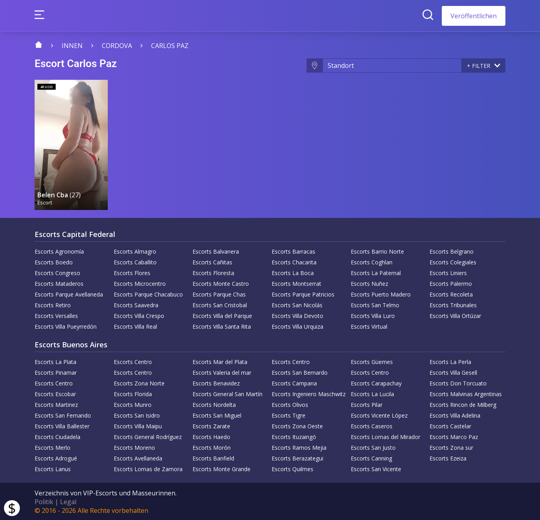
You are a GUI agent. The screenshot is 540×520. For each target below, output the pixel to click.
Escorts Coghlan (371, 261)
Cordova (117, 45)
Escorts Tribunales (453, 304)
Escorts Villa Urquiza (297, 325)
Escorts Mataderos (59, 283)
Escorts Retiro (53, 304)
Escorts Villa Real (135, 325)
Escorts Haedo (211, 436)
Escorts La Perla (450, 361)
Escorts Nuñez (369, 283)
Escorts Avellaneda (138, 457)
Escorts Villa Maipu (138, 425)
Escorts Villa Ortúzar (455, 315)
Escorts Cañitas (212, 261)
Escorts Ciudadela (57, 436)
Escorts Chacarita (294, 261)
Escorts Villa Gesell (453, 372)
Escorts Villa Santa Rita (221, 325)
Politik (44, 501)
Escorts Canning (371, 457)
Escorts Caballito (135, 261)
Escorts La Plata (55, 361)
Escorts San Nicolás (297, 304)
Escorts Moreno (134, 447)
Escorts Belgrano (451, 250)
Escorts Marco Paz (453, 436)
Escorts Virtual (369, 325)
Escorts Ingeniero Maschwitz (309, 393)
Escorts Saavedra (136, 304)
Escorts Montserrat (296, 283)
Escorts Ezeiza (447, 457)
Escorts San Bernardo (300, 372)
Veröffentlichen (474, 16)
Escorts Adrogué (56, 457)
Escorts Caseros (371, 425)
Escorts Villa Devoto (297, 315)
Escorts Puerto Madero (381, 293)
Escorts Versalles (56, 315)
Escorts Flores (132, 272)
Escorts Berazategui (297, 457)
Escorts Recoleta (451, 293)
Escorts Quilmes (292, 468)
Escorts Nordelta (214, 404)
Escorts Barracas (293, 250)
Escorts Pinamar (56, 372)
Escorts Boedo (54, 261)
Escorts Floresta (213, 272)
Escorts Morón (211, 447)
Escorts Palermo (450, 283)
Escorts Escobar (55, 393)
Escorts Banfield (213, 457)
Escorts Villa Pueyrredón (66, 325)
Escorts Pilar (367, 404)
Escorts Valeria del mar (221, 372)
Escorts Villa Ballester (62, 425)
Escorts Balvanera (215, 250)
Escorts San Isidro (137, 414)
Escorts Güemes (372, 361)
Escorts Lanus (53, 468)
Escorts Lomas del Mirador (385, 436)
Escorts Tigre (288, 414)
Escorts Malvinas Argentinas (465, 393)
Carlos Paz (169, 45)
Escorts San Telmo (375, 304)
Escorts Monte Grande (221, 468)
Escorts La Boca (293, 272)
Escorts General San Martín (227, 393)
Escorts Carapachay (376, 382)
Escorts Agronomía (59, 250)
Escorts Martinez (56, 404)
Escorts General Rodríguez (148, 436)
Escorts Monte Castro (220, 283)
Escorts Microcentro (140, 283)
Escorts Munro (133, 404)
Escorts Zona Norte (139, 382)
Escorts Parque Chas (219, 293)
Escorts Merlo (52, 447)
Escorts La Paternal (376, 272)
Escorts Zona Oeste (297, 425)
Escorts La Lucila (372, 393)
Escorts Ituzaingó (294, 436)
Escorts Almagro (135, 250)
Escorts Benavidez (216, 382)
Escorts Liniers (448, 272)
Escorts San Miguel (216, 414)
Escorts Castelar (450, 425)
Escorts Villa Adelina (454, 414)
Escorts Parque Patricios (303, 293)
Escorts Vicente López (379, 414)
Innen (72, 45)
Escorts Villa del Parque (222, 315)
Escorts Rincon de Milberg (462, 404)
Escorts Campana (294, 382)
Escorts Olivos (290, 404)
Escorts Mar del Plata (219, 361)
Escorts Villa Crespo (139, 315)
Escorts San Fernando (63, 414)
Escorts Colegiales (452, 261)
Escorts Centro (133, 361)
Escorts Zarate (211, 425)
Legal (68, 501)
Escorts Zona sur (451, 447)
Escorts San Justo (373, 447)
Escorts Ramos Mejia (299, 447)
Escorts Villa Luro (373, 315)
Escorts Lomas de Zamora (148, 468)
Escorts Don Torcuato (458, 382)
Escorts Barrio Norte (377, 250)
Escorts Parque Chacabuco (148, 293)
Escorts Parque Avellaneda (69, 293)
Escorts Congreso (57, 272)
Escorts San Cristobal (219, 304)
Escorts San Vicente (376, 468)
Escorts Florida (133, 393)
